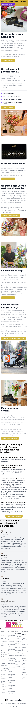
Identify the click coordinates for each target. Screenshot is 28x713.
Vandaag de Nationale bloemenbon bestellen (13, 338)
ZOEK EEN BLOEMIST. (7, 509)
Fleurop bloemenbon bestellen (10, 438)
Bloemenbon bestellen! (7, 4)
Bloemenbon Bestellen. (8, 107)
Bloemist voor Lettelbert (8, 47)
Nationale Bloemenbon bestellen (10, 215)
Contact (3, 648)
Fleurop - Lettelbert (14, 700)
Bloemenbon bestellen (8, 60)
